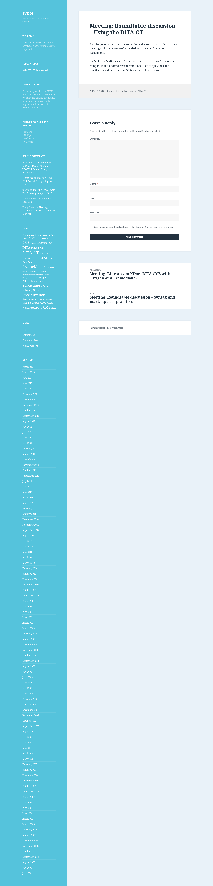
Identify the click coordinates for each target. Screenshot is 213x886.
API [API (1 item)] (43, 235)
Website (94, 212)
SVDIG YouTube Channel (35, 70)
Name (94, 184)
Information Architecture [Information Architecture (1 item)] (31, 275)
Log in (25, 329)
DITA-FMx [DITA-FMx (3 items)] (37, 248)
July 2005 (27, 867)
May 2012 (27, 437)
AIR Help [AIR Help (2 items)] (37, 234)
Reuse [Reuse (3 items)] (44, 285)
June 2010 (27, 546)
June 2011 (27, 486)
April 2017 (27, 366)
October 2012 (29, 410)
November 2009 (30, 584)
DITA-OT (142, 91)
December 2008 (30, 644)
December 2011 (30, 459)
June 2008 (27, 677)
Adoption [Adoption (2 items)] (27, 234)
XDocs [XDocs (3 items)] (38, 307)
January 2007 (29, 769)
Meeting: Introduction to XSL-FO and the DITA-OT (38, 210)
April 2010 (27, 557)
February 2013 (29, 394)
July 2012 (27, 426)
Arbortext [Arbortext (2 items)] (50, 234)
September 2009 (30, 595)
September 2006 (30, 791)
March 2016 (28, 372)
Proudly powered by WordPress (106, 327)
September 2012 (30, 415)
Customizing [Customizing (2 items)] (45, 242)
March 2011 (28, 502)
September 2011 (30, 475)
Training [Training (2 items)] (27, 302)
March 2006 (28, 824)
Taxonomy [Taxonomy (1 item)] (48, 299)
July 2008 (27, 671)
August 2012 (28, 421)
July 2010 (27, 541)
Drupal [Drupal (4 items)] (38, 258)
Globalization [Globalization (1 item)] (50, 267)
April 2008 (27, 688)
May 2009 (27, 617)
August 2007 (28, 731)
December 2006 (30, 775)
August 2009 (28, 600)
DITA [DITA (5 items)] (26, 247)
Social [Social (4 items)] (37, 290)
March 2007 (28, 758)
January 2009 (29, 639)
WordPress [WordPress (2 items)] (28, 307)
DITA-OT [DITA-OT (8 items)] (30, 252)
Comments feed (30, 340)
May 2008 (27, 682)
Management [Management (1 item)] (26, 278)
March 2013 (28, 388)
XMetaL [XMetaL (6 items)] (49, 307)
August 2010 (28, 535)
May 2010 (27, 551)
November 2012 (30, 404)
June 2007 (27, 742)
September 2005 (30, 856)
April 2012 (27, 443)
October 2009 (29, 590)
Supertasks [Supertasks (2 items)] (28, 298)
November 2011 (30, 464)
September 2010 (30, 530)
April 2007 (27, 753)
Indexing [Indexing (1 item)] (43, 271)
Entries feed (28, 334)
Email (94, 198)
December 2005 (30, 840)
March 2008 (28, 693)
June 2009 (27, 611)
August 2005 (28, 862)
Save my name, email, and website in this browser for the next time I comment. (133, 227)
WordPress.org (30, 345)
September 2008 (30, 660)
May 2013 (27, 383)
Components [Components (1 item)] (34, 243)
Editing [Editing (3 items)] (48, 258)
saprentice (27, 177)
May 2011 (27, 492)
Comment (96, 138)
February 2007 (29, 764)
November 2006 (30, 780)
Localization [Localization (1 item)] (44, 275)
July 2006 (27, 802)
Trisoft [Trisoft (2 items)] (35, 302)
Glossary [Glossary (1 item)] (25, 271)
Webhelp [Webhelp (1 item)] (50, 303)
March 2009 (28, 628)
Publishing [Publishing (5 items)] (31, 285)
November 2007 (30, 715)
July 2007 (27, 737)
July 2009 (27, 606)
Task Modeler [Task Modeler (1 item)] (39, 299)
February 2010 (29, 568)
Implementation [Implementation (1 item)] (34, 271)
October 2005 (29, 851)
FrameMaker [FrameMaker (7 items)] (34, 266)
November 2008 (30, 649)
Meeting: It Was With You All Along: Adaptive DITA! (36, 169)
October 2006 (29, 786)
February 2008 (29, 698)
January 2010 (29, 573)
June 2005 (27, 873)
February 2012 (29, 448)
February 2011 (29, 508)
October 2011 (29, 470)
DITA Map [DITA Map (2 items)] (27, 258)
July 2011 (27, 481)
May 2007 (27, 747)
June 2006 (27, 807)
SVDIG (28, 13)
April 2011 (27, 497)
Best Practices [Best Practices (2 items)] (36, 238)
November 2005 (30, 845)
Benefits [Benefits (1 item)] (25, 238)
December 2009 (30, 579)
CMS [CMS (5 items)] (25, 242)
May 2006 (27, 813)
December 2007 (30, 709)
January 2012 (29, 453)
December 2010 (30, 519)
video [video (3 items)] (42, 302)
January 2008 (29, 704)
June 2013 (27, 377)
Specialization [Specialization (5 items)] (33, 295)
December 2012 (30, 399)
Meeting (128, 91)
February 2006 (29, 829)
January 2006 (29, 835)
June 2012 (27, 432)
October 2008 (29, 655)
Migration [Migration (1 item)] (35, 278)
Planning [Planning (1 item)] (41, 281)
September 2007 (30, 726)
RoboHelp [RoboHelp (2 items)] (27, 290)
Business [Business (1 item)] (46, 238)
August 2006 (28, 796)
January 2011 (29, 513)
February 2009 (29, 633)
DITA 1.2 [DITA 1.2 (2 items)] (43, 253)
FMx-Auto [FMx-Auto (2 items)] (27, 262)
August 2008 (28, 666)
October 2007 (29, 720)
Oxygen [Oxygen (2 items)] (43, 277)
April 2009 (27, 622)
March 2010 (28, 562)
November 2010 (30, 524)
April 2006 (27, 818)
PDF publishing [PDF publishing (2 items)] (30, 281)
